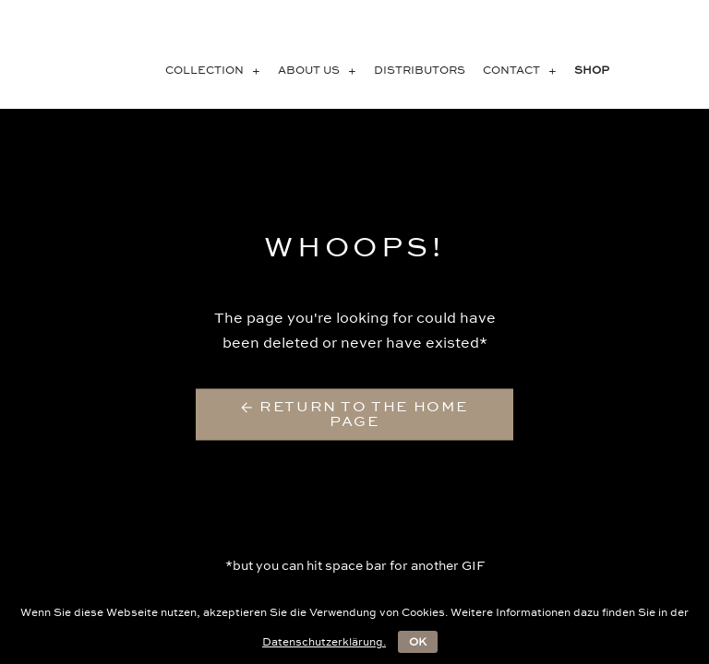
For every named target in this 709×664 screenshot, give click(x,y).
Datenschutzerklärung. (324, 641)
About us (321, 70)
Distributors (419, 70)
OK (418, 641)
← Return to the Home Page (354, 414)
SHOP (591, 70)
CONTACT (523, 70)
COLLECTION (216, 70)
